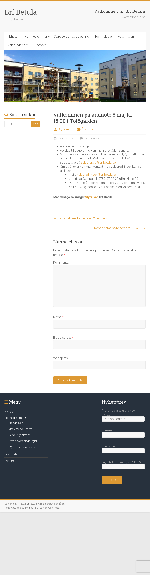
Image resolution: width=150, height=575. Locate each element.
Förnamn (107, 430)
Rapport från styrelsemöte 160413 (120, 228)
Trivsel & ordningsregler (22, 441)
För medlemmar (36, 36)
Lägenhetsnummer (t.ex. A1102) (121, 462)
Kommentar (62, 262)
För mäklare (103, 36)
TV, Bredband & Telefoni (22, 447)
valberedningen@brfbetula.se (97, 174)
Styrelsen (64, 129)
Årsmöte (87, 129)
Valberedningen (18, 45)
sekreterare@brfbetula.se (98, 162)
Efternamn (108, 446)
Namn (58, 317)
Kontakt (40, 45)
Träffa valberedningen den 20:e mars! (80, 218)
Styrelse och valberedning (71, 36)
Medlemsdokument (20, 429)
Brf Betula (20, 12)
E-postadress (63, 337)
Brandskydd (15, 422)
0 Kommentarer (89, 138)
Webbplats (60, 358)
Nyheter (13, 36)
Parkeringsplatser (19, 435)
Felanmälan (126, 36)
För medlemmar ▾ (15, 417)
